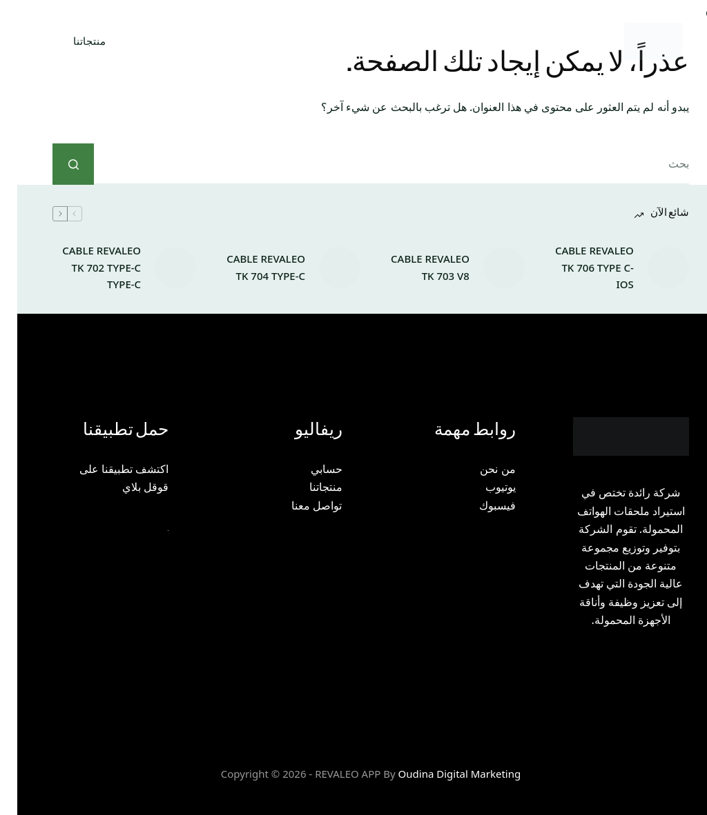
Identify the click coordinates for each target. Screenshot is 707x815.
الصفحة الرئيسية (532, 41)
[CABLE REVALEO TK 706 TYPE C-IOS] (651, 267)
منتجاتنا (72, 41)
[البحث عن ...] (374, 164)
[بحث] (102, 42)
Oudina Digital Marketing (442, 774)
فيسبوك (480, 505)
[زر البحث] (56, 164)
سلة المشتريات (177, 41)
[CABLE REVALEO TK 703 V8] (486, 267)
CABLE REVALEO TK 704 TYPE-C (248, 267)
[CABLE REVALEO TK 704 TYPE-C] (322, 267)
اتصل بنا (358, 41)
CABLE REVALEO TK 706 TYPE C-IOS (577, 267)
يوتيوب (483, 486)
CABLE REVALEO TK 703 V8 (413, 267)
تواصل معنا (299, 505)
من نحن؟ (432, 41)
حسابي (309, 468)
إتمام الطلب (281, 41)
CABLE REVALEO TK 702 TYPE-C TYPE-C (84, 267)
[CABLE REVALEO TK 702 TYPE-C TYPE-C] (158, 267)
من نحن (480, 468)
